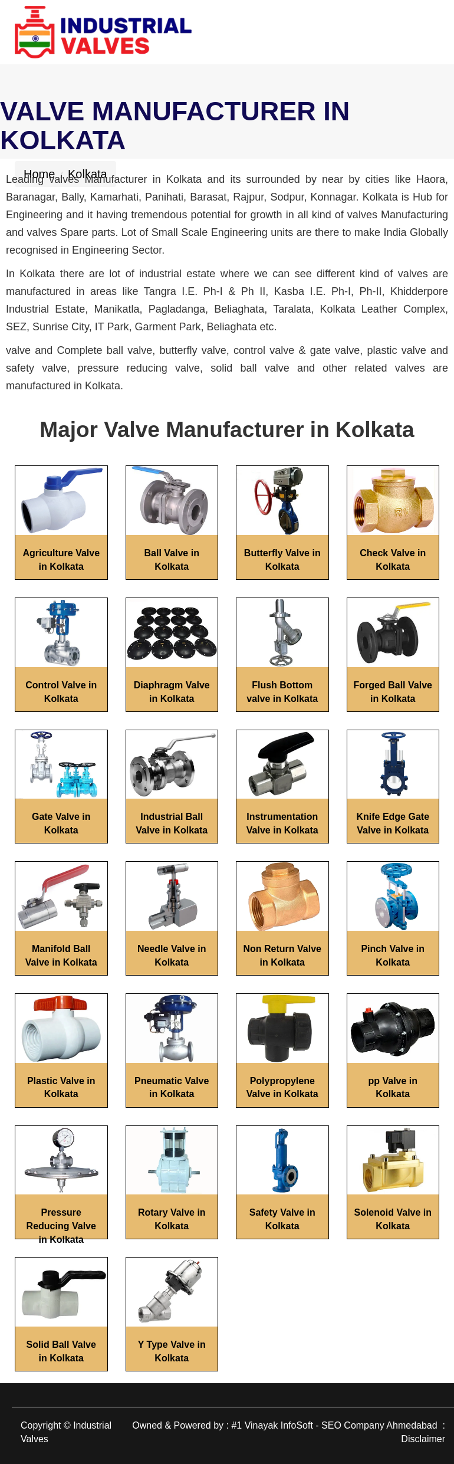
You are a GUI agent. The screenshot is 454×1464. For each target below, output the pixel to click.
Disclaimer (423, 1439)
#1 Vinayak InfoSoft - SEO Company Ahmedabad (334, 1425)
